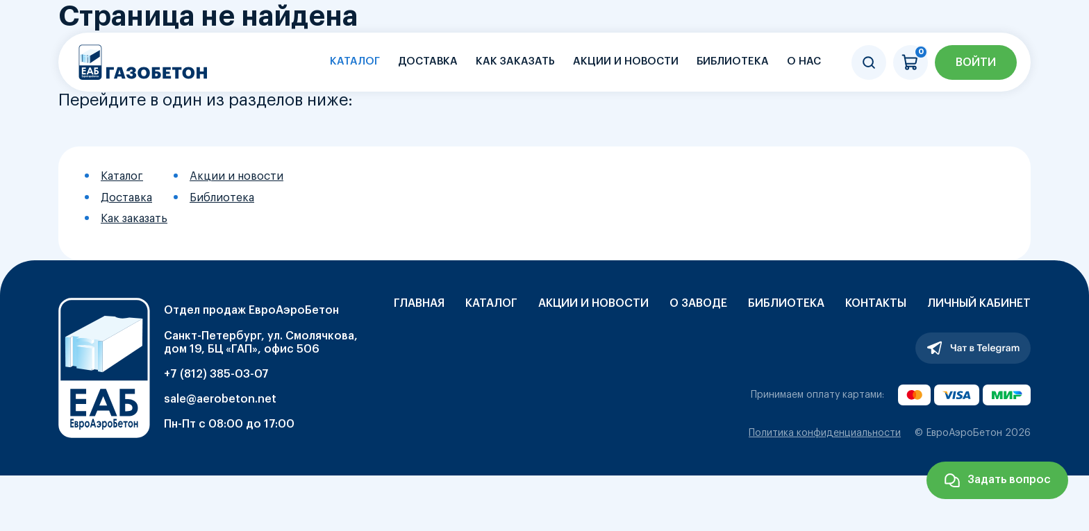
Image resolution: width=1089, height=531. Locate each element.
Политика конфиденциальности (825, 433)
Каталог (355, 61)
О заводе (698, 303)
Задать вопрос (1009, 479)
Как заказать (515, 61)
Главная (419, 303)
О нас (804, 61)
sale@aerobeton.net (220, 399)
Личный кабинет (979, 303)
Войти (976, 62)
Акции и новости (626, 61)
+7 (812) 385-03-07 (216, 374)
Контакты (875, 303)
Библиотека (733, 61)
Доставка (428, 61)
